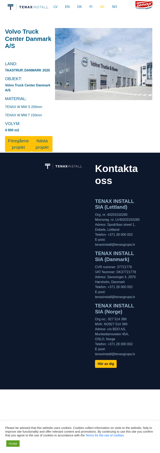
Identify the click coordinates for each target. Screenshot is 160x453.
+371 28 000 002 (120, 234)
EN (67, 7)
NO (114, 7)
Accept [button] (13, 443)
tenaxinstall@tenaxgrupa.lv (115, 244)
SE (102, 7)
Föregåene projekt (18, 144)
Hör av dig (106, 364)
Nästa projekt (42, 144)
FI (91, 7)
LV (55, 7)
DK (79, 7)
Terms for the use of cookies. (105, 435)
